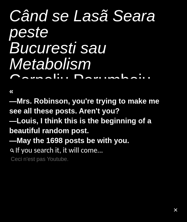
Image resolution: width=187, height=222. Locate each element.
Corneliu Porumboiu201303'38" (82, 64)
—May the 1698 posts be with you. (69, 140)
